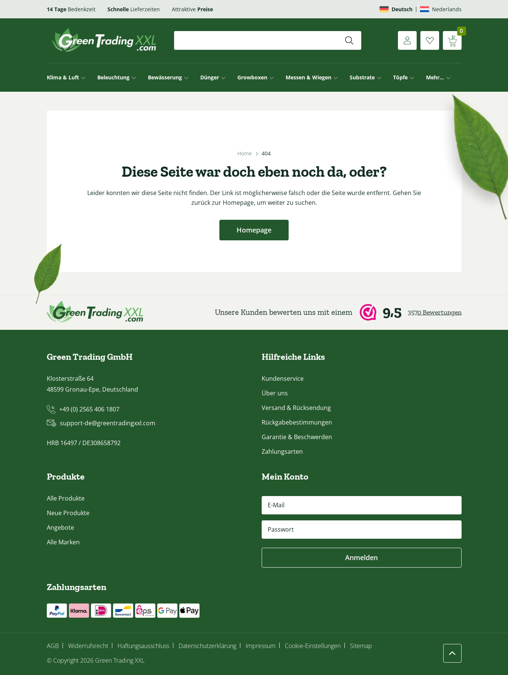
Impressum (261, 646)
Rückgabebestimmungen (297, 422)
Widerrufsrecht (88, 646)
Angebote (60, 527)
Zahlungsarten (282, 451)
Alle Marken (63, 542)
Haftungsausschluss (143, 646)
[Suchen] (349, 40)
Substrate (362, 77)
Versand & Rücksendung (296, 408)
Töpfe (400, 77)
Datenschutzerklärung (207, 646)
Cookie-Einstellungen (313, 646)
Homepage (254, 229)
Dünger (209, 77)
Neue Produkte (68, 513)
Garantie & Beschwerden (297, 437)
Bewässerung (165, 77)
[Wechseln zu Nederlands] (441, 9)
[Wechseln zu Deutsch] (396, 9)
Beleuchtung (113, 77)
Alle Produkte (66, 498)
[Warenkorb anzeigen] (452, 40)
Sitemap (361, 646)
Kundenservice (283, 378)
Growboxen (252, 77)
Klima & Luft (63, 77)
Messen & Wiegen (308, 77)
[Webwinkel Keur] (338, 312)
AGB (53, 646)
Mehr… (435, 77)
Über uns (275, 393)
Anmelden (361, 557)
